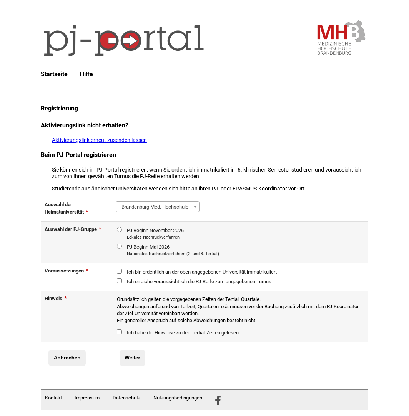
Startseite (54, 74)
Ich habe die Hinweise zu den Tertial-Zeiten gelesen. (183, 333)
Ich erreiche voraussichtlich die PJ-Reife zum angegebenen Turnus (199, 281)
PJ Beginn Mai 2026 (173, 250)
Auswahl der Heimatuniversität (66, 208)
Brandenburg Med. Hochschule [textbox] (153, 207)
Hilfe (86, 74)
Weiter (132, 358)
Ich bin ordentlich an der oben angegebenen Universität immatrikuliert (202, 272)
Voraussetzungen (66, 270)
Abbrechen (67, 358)
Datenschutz (126, 398)
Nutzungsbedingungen (177, 398)
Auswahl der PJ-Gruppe (73, 229)
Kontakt (53, 398)
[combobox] (158, 206)
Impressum (87, 398)
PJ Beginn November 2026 (155, 234)
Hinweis (56, 298)
